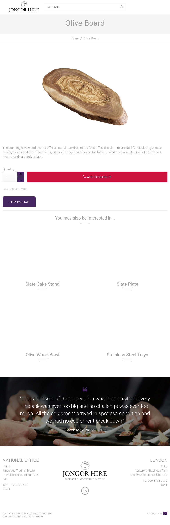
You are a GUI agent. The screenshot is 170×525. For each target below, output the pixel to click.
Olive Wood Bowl (42, 354)
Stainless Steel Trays (127, 354)
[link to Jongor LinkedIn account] (85, 491)
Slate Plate (127, 284)
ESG (50, 513)
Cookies (34, 513)
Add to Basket (97, 177)
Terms (43, 513)
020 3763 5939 (157, 480)
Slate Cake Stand (43, 284)
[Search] (83, 7)
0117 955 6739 (17, 485)
